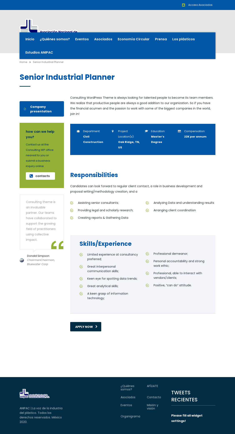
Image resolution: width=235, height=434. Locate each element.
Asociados (103, 39)
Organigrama (130, 416)
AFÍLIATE (152, 386)
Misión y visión (152, 406)
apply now (86, 327)
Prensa (161, 39)
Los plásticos (183, 39)
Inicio (29, 39)
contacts (40, 176)
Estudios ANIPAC (39, 52)
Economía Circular (134, 39)
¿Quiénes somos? (55, 39)
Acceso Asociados (200, 5)
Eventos (82, 39)
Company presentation (38, 109)
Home (23, 62)
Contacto (154, 397)
